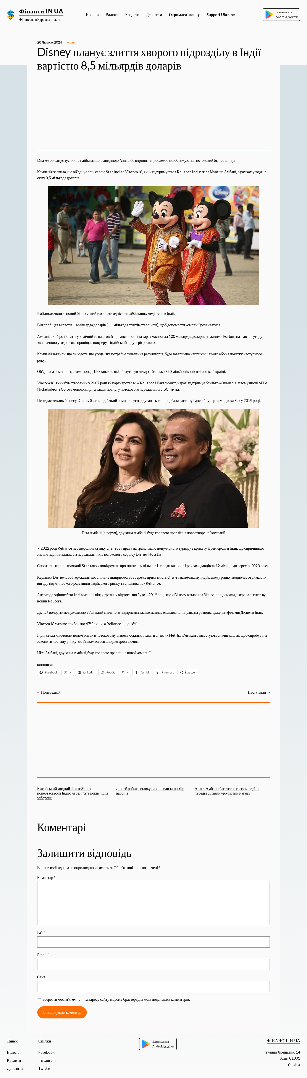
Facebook (46, 1052)
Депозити (15, 1068)
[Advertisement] (153, 112)
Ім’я (41, 932)
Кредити (14, 1060)
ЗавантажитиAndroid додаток (281, 14)
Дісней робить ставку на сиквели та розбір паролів (150, 791)
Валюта (13, 1052)
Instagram (47, 1060)
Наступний (257, 692)
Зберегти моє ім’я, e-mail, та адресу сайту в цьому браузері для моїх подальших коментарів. (116, 999)
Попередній (51, 692)
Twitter (44, 1068)
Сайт (41, 976)
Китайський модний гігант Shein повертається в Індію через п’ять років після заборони (72, 793)
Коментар (46, 877)
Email (43, 954)
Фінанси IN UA (41, 11)
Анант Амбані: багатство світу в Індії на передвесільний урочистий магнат (227, 791)
